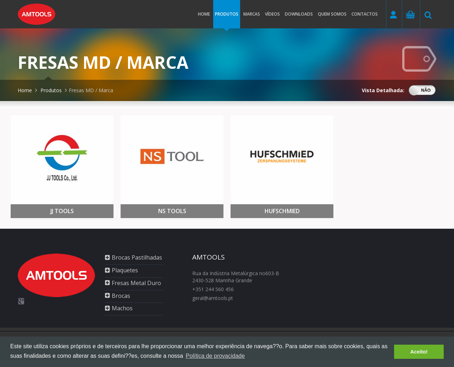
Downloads (299, 14)
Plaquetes (125, 270)
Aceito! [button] (419, 352)
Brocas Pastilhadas (137, 257)
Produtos (226, 19)
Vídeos (272, 14)
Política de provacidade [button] (215, 356)
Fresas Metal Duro (136, 283)
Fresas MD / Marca (91, 90)
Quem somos (332, 14)
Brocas (121, 296)
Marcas (251, 14)
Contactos (364, 14)
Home (204, 14)
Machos (122, 308)
